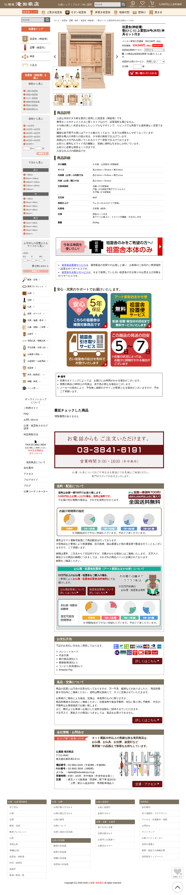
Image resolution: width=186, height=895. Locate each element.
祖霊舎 (30, 368)
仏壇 (29, 293)
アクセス (28, 474)
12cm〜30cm (32, 223)
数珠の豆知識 (60, 846)
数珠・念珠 (32, 279)
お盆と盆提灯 (104, 807)
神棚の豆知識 (60, 858)
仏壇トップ (64, 4)
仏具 (12, 838)
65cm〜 (29, 213)
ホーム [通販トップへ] (56, 20)
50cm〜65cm (32, 210)
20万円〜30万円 (33, 133)
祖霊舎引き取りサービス (75, 272)
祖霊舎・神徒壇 (17, 856)
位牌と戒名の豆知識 (63, 832)
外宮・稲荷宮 (16, 863)
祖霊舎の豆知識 (61, 864)
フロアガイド (31, 479)
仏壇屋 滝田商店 (96, 883)
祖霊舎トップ (30, 12)
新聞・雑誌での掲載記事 (153, 850)
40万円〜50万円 (33, 140)
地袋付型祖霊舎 (33, 102)
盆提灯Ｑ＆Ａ (104, 813)
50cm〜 (29, 234)
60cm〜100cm (32, 178)
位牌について (60, 825)
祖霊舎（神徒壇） (88, 20)
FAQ (26, 414)
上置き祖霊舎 (51, 12)
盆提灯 (13, 869)
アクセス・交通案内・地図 (154, 819)
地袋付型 (121, 12)
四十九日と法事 (105, 827)
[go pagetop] (177, 887)
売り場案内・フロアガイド (154, 813)
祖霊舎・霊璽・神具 (70, 20)
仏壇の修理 (59, 819)
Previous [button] (56, 57)
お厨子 (30, 334)
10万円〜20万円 (33, 129)
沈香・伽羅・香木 (35, 320)
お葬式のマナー (105, 846)
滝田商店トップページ (152, 856)
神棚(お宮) (14, 850)
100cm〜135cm (33, 182)
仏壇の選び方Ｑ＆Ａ (63, 813)
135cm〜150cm (33, 185)
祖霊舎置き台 (32, 109)
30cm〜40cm (32, 226)
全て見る (14, 807)
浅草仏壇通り (148, 844)
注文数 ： (127, 66)
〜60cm (29, 175)
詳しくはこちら (147, 661)
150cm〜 (30, 189)
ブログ (76, 4)
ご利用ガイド (31, 408)
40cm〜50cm (32, 230)
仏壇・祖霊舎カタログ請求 (36, 427)
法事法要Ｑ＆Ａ (105, 833)
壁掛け (139, 12)
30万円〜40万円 (33, 137)
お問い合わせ (31, 419)
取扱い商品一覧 (17, 875)
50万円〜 (30, 144)
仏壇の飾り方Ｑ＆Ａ (63, 807)
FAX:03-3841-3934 (36, 448)
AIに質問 (87, 4)
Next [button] (116, 57)
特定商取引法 (31, 434)
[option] (86, 57)
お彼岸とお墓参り (106, 839)
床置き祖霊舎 (99, 12)
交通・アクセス (147, 784)
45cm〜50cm (32, 206)
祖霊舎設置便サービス (74, 265)
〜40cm (29, 199)
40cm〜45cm (32, 202)
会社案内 (28, 467)
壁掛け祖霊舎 (32, 105)
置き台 (155, 12)
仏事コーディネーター (36, 491)
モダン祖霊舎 (75, 12)
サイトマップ (148, 832)
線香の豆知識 (60, 852)
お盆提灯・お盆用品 (36, 361)
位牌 (29, 300)
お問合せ (146, 825)
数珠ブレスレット (18, 832)
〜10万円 (30, 126)
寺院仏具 (14, 844)
